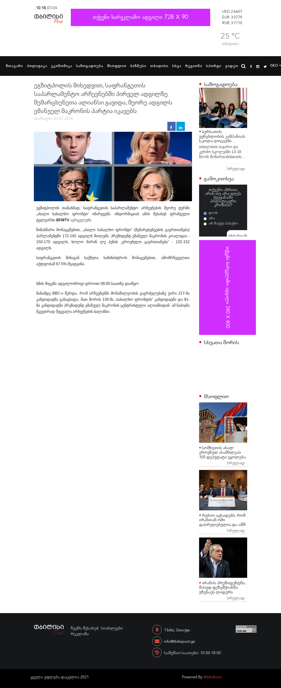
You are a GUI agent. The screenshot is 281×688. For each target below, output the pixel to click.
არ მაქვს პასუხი (223, 223)
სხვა (176, 65)
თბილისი (159, 65)
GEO (274, 65)
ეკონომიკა (61, 65)
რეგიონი (193, 65)
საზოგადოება (89, 65)
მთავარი (14, 65)
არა (212, 217)
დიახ (213, 212)
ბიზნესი (138, 65)
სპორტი (213, 65)
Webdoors (212, 676)
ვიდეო (231, 65)
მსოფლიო (116, 65)
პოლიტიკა (37, 65)
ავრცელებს (80, 220)
